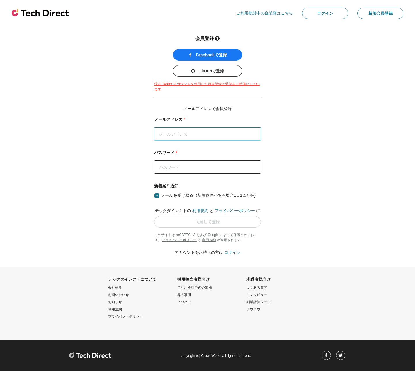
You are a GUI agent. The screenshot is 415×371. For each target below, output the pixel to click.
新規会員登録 (380, 13)
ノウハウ (184, 302)
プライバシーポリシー (235, 210)
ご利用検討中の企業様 (194, 288)
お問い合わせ (118, 295)
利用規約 (200, 210)
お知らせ (115, 302)
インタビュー (256, 295)
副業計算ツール (258, 302)
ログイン (325, 13)
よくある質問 (256, 288)
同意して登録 (207, 222)
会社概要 (115, 288)
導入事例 (184, 295)
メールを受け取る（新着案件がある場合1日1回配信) (208, 195)
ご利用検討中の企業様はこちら (264, 13)
